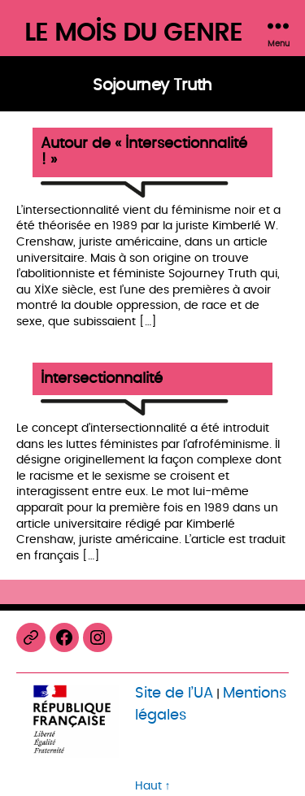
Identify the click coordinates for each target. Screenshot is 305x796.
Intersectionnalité (102, 379)
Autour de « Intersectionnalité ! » (144, 152)
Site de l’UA (174, 693)
